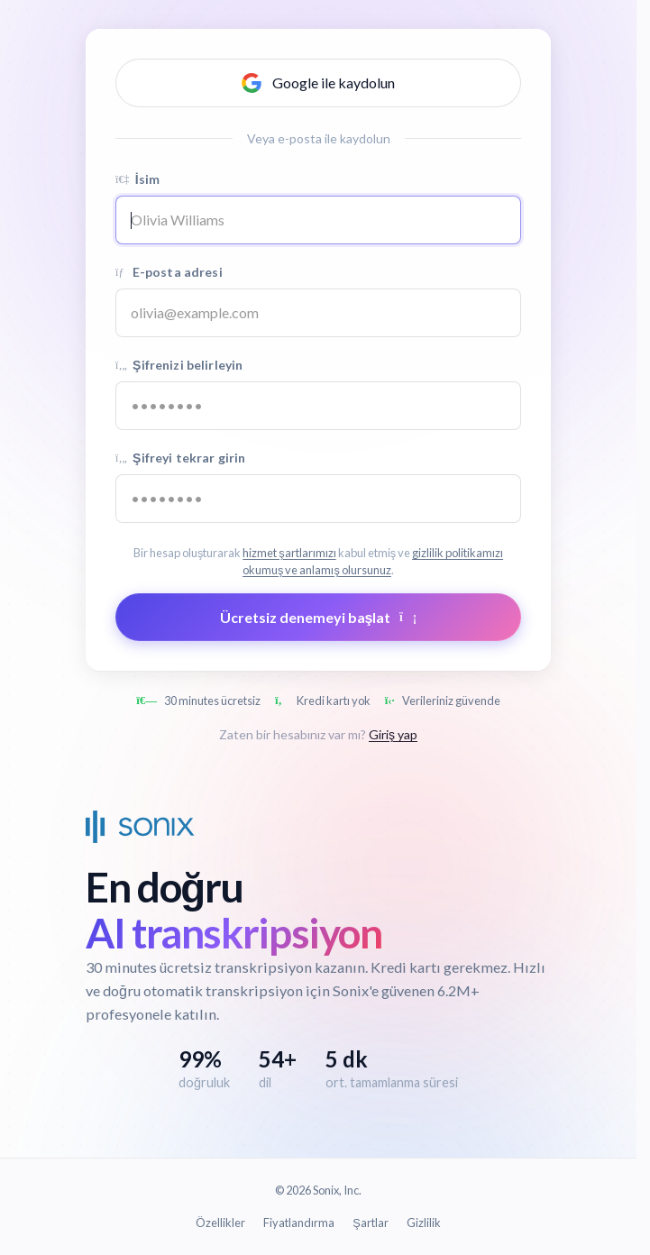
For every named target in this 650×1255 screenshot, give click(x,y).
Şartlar (370, 1222)
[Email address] (318, 313)
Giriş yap (393, 734)
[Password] (318, 405)
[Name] (318, 220)
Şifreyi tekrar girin (180, 457)
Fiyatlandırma (298, 1222)
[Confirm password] (318, 498)
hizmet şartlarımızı (289, 552)
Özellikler (220, 1222)
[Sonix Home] (140, 827)
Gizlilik (424, 1222)
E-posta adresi (169, 271)
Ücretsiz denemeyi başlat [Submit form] (318, 617)
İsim (137, 179)
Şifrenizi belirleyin (179, 364)
